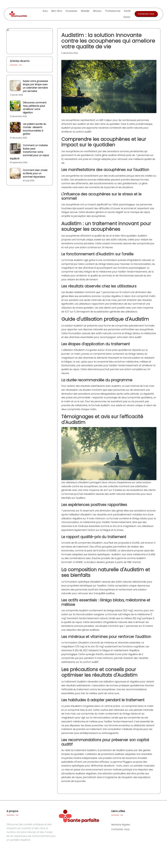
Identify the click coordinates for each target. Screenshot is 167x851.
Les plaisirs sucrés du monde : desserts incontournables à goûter (34, 129)
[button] (146, 14)
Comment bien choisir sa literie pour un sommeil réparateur (35, 173)
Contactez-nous (120, 829)
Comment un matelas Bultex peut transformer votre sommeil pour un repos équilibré (29, 152)
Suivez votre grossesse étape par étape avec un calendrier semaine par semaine (35, 86)
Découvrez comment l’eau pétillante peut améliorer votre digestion (34, 107)
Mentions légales (120, 824)
